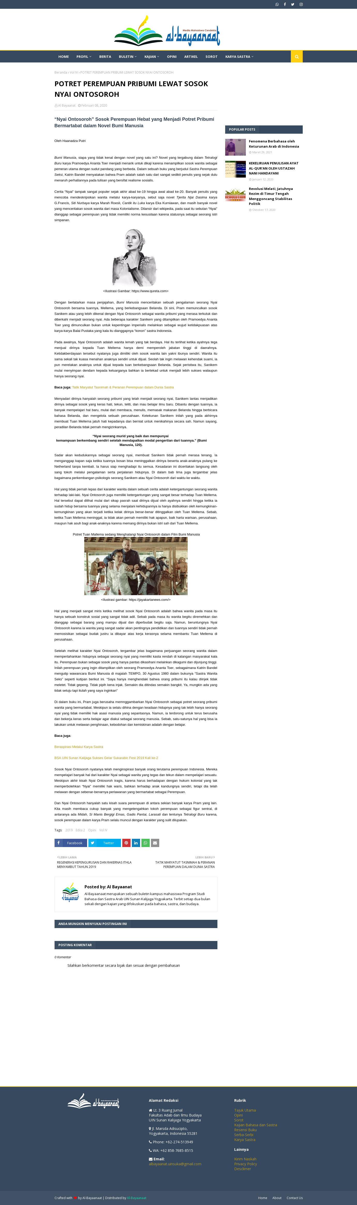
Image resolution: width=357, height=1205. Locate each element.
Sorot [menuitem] (212, 56)
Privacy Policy (245, 1163)
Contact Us (295, 1198)
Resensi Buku (245, 1129)
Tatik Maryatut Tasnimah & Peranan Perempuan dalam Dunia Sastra (123, 387)
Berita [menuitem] (105, 56)
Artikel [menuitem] (191, 56)
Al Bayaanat (66, 105)
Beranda (61, 72)
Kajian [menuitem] (150, 56)
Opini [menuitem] (172, 56)
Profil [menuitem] (82, 56)
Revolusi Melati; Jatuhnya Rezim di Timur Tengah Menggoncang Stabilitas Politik (271, 196)
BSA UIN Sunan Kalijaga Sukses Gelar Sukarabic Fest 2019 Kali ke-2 (107, 758)
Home (262, 1198)
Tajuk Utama (245, 1110)
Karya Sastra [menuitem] (237, 56)
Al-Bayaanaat (92, 1198)
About (277, 1198)
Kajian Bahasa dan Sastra (255, 1124)
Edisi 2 (80, 830)
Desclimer (242, 1168)
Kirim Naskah (245, 1158)
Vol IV (74, 72)
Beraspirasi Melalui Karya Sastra (79, 747)
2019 (69, 830)
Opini (92, 830)
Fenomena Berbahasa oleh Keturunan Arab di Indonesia (274, 144)
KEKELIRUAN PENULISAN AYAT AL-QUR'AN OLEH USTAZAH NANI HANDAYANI (274, 168)
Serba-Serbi (243, 1134)
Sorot (239, 1120)
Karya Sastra (244, 1139)
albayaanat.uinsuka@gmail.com (175, 1163)
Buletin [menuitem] (126, 56)
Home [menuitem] (63, 56)
